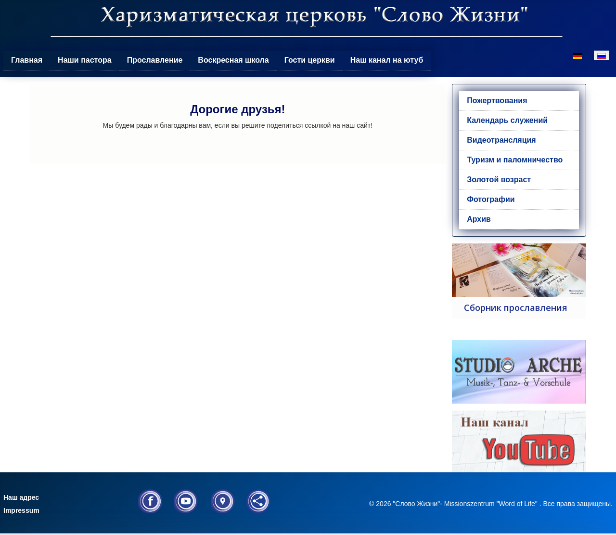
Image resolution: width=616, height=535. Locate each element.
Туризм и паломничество (515, 160)
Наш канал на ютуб (387, 60)
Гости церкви (309, 60)
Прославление (155, 60)
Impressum (21, 510)
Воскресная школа (233, 60)
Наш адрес (21, 497)
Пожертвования (497, 100)
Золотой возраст (499, 179)
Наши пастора (85, 60)
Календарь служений (507, 120)
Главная (26, 60)
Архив (479, 219)
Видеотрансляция (501, 140)
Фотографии (490, 199)
